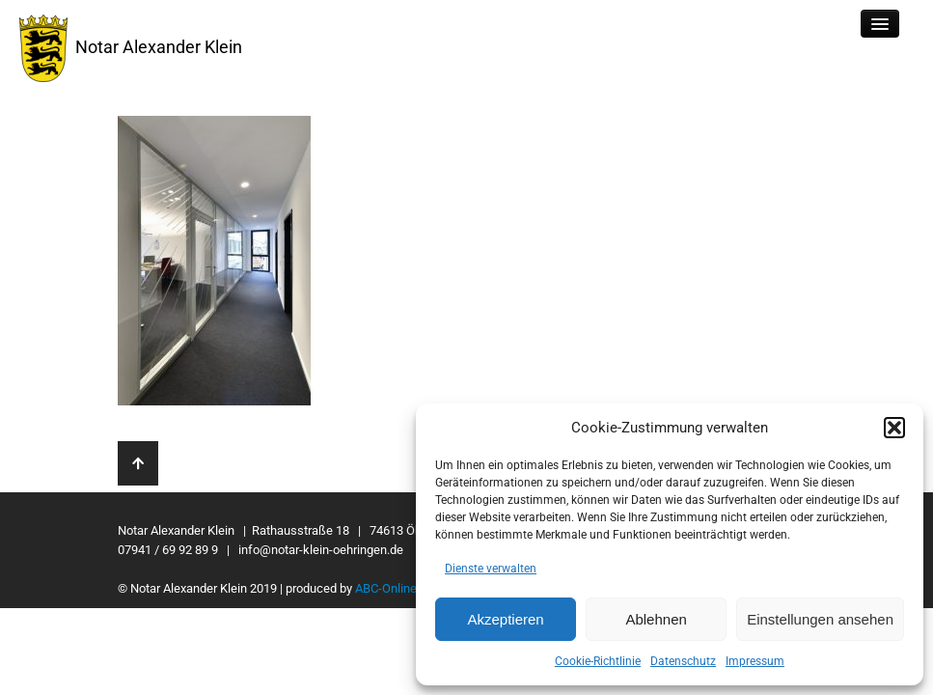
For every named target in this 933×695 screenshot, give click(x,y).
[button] (894, 427)
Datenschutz (683, 661)
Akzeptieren (505, 619)
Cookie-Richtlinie (598, 661)
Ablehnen (655, 619)
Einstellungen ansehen (820, 619)
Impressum (755, 661)
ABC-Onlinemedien (406, 588)
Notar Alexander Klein (130, 48)
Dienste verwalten (490, 568)
